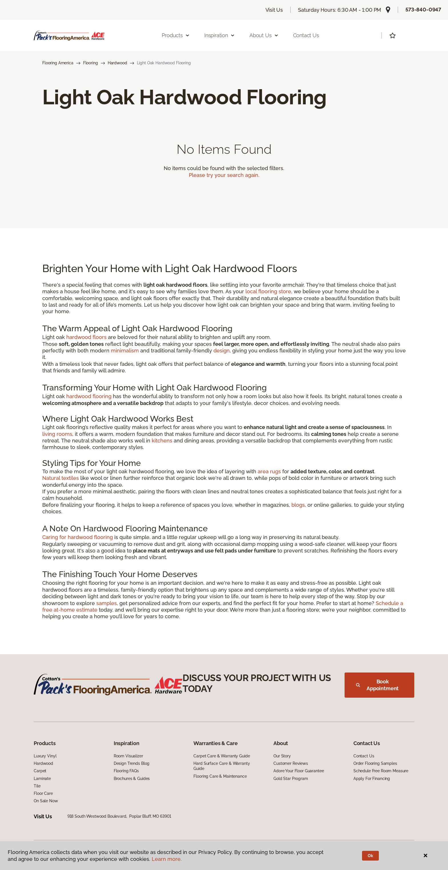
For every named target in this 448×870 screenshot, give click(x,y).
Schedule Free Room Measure (380, 771)
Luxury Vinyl (45, 756)
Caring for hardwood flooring (77, 537)
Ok (370, 855)
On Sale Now (46, 801)
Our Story (282, 756)
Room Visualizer (128, 756)
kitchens (162, 441)
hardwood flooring (88, 396)
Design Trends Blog (131, 763)
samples (106, 603)
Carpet (40, 771)
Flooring (90, 63)
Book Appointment (377, 685)
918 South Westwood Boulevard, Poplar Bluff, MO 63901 (119, 816)
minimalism (125, 351)
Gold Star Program (290, 778)
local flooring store (268, 291)
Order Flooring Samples (375, 763)
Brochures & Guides (132, 778)
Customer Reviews (290, 763)
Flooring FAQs (126, 771)
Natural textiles (60, 478)
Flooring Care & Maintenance (220, 776)
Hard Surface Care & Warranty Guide (221, 766)
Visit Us (274, 10)
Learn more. (167, 859)
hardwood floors (86, 337)
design (221, 351)
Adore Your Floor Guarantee (298, 771)
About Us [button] (264, 35)
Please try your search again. (224, 175)
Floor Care (43, 793)
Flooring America (57, 63)
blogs (298, 505)
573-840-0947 (423, 10)
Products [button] (176, 35)
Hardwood (117, 63)
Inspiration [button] (219, 35)
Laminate (42, 778)
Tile (37, 786)
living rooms (57, 434)
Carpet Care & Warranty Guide (221, 756)
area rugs (269, 471)
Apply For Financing (371, 778)
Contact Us (306, 35)
